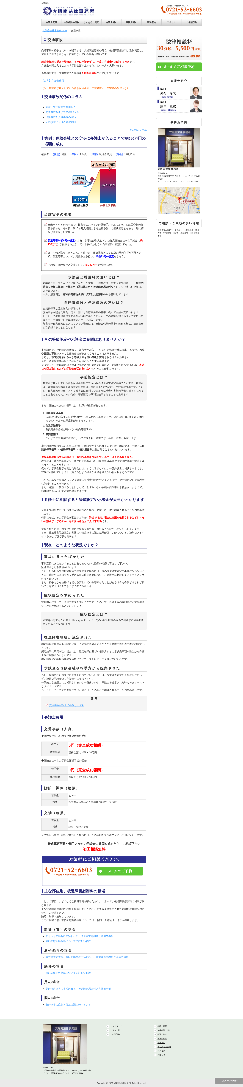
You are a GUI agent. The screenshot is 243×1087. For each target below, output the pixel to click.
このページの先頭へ (229, 1081)
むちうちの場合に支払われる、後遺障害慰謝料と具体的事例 (79, 936)
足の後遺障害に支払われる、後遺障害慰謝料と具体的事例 (78, 988)
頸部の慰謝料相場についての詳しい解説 (68, 941)
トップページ (116, 1026)
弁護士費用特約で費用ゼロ (61, 107)
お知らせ (161, 1055)
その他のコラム (138, 129)
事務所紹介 (131, 22)
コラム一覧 (115, 1030)
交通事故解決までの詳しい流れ (63, 112)
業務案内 (151, 22)
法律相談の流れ (71, 22)
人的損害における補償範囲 (61, 122)
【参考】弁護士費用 (52, 80)
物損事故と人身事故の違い (61, 117)
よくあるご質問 (91, 22)
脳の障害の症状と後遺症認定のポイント (68, 1004)
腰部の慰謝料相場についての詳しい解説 (68, 972)
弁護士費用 (51, 22)
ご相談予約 (191, 22)
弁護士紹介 (111, 22)
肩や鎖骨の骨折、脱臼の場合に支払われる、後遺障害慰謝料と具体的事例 (87, 957)
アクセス (171, 22)
